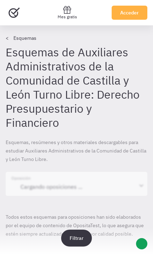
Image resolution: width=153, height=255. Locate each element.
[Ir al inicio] (14, 12)
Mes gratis (67, 12)
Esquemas (24, 38)
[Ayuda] (141, 243)
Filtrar (76, 238)
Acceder (129, 13)
